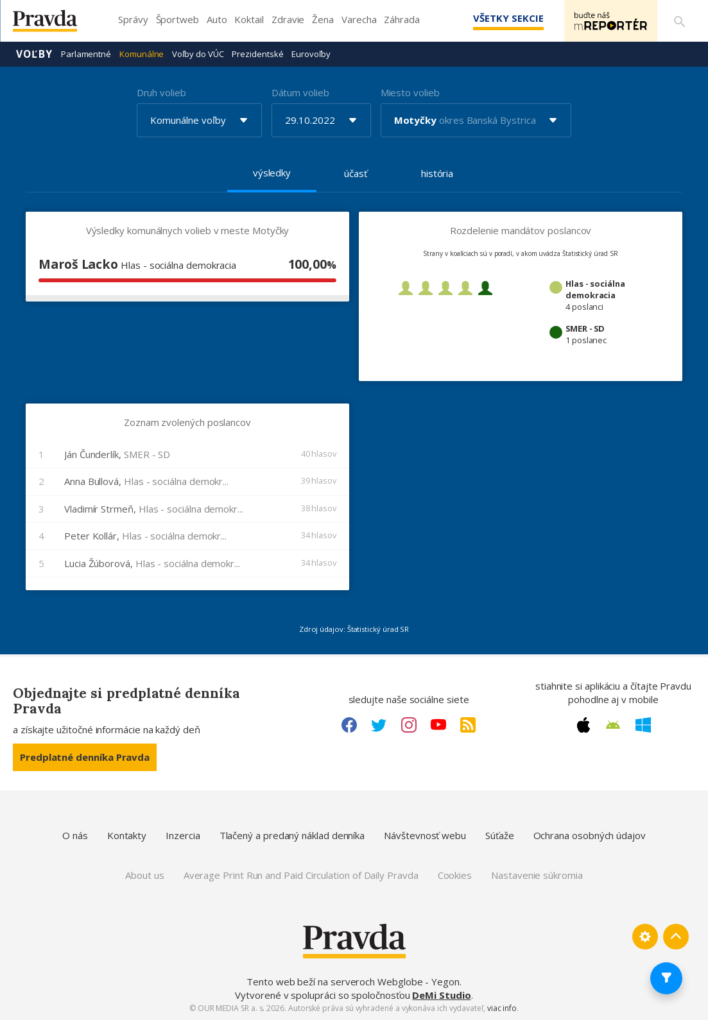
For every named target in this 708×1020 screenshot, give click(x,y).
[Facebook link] (349, 725)
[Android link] (613, 725)
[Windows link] (643, 725)
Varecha (358, 19)
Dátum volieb (300, 92)
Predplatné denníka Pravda (85, 757)
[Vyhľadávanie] (680, 21)
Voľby (34, 54)
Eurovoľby (310, 54)
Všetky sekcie (508, 18)
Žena (323, 19)
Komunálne (141, 54)
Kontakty (126, 835)
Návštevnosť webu (425, 835)
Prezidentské (257, 54)
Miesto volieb (410, 92)
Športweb (177, 19)
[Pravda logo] (54, 24)
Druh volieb (161, 92)
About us (144, 875)
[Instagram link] (409, 725)
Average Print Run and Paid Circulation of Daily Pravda (301, 875)
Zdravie (288, 19)
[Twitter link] (378, 725)
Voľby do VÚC (197, 54)
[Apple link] (583, 725)
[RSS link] (468, 725)
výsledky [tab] (272, 172)
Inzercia (183, 835)
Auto (217, 19)
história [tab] (437, 173)
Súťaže (499, 835)
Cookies (455, 875)
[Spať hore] (676, 936)
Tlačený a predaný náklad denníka (292, 835)
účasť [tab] (355, 173)
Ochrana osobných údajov (589, 835)
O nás (75, 835)
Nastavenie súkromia (537, 875)
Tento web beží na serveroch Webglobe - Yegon (353, 981)
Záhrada (401, 19)
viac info (502, 1008)
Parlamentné (86, 54)
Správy (133, 19)
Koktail (248, 19)
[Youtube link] (438, 725)
